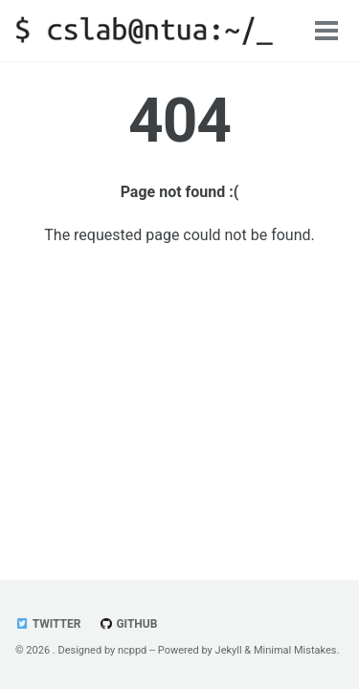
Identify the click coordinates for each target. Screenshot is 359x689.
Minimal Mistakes (295, 650)
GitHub (128, 624)
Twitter (47, 624)
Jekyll (228, 650)
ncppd (132, 650)
